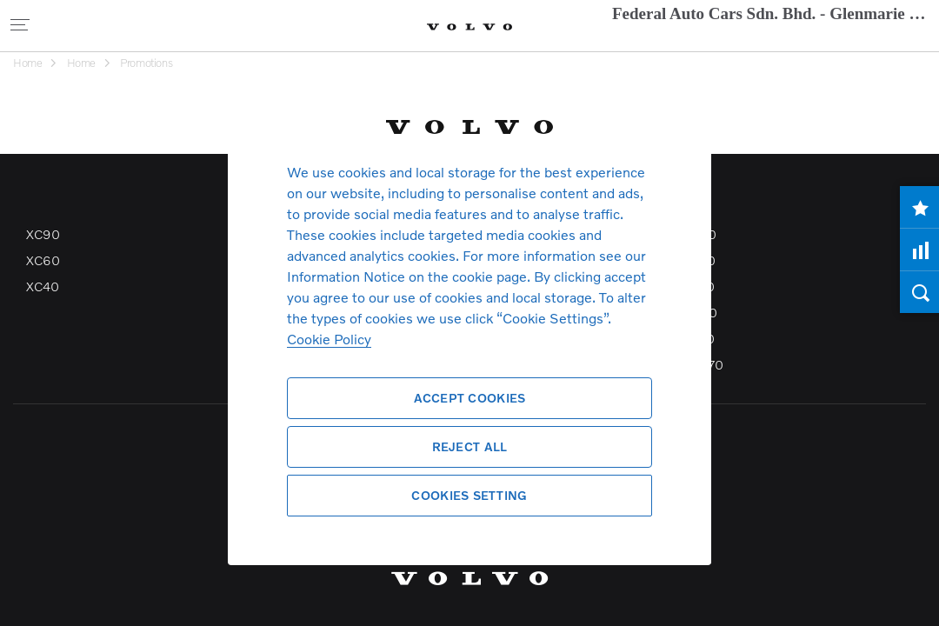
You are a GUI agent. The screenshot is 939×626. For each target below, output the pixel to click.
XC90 (42, 234)
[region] (469, 313)
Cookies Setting (469, 495)
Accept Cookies (470, 397)
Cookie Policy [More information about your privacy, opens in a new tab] (329, 338)
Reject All (470, 446)
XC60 (42, 260)
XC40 (42, 286)
